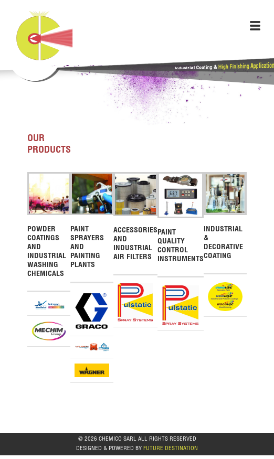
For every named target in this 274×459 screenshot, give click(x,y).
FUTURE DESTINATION (170, 449)
